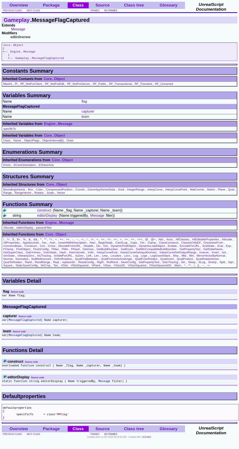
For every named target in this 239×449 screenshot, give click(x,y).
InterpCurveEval (107, 255)
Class (6, 143)
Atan (92, 245)
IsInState (9, 259)
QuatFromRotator (146, 262)
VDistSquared (79, 268)
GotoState (49, 255)
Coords (80, 192)
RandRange (42, 265)
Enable (172, 249)
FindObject (23, 252)
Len (96, 259)
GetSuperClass (13, 255)
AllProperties (11, 245)
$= (18, 242)
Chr (142, 245)
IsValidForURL (63, 259)
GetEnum (127, 252)
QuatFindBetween (86, 262)
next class (33, 10)
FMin (65, 252)
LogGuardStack (160, 259)
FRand (75, 252)
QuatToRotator (12, 265)
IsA (224, 255)
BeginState (105, 245)
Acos (169, 242)
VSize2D (119, 268)
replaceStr (68, 265)
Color (39, 192)
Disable (88, 249)
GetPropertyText (190, 252)
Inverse (204, 255)
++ (61, 242)
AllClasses (182, 242)
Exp (228, 249)
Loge (144, 259)
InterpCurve (154, 192)
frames (95, 10)
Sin (183, 265)
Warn (177, 268)
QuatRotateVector (207, 262)
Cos (42, 249)
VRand (95, 268)
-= (82, 242)
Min (191, 259)
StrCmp (45, 268)
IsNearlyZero (26, 259)
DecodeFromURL (69, 249)
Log (135, 259)
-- (77, 242)
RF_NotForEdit (54, 87)
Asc (44, 245)
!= (8, 242)
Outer (70, 143)
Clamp (151, 245)
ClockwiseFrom (213, 245)
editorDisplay (47, 219)
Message (18, 29)
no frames (110, 10)
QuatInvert (167, 262)
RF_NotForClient (31, 87)
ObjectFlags (31, 143)
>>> (139, 242)
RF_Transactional (120, 87)
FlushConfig (41, 252)
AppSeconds (31, 245)
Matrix (211, 192)
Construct (31, 249)
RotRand (112, 265)
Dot (105, 249)
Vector (61, 196)
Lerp (105, 259)
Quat (231, 192)
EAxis (7, 168)
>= (126, 242)
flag (84, 105)
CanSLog (121, 245)
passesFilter (44, 231)
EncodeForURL (190, 249)
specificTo (9, 132)
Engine (15, 53)
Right (100, 265)
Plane (221, 192)
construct (44, 213)
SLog (201, 265)
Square (8, 268)
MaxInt (7, 87)
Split (222, 265)
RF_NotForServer (78, 87)
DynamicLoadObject (152, 249)
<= (109, 242)
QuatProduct (185, 262)
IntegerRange (135, 192)
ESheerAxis (46, 168)
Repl (56, 265)
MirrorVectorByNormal (211, 259)
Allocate (8, 231)
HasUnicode (77, 255)
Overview (19, 5)
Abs (160, 242)
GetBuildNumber (107, 252)
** (45, 242)
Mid (184, 259)
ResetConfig (86, 265)
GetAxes (88, 252)
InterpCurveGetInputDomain (138, 255)
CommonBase (12, 249)
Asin (52, 245)
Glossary (168, 5)
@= (153, 242)
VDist (64, 268)
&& (35, 242)
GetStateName (212, 252)
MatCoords (197, 192)
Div (98, 249)
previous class (12, 10)
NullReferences (41, 262)
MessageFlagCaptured (48, 61)
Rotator (39, 196)
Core (6, 46)
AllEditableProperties (205, 242)
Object (18, 46)
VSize (107, 268)
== (115, 242)
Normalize (21, 262)
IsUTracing (44, 259)
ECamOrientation (24, 168)
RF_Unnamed (164, 87)
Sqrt (230, 265)
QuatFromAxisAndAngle (116, 262)
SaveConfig (128, 265)
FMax (55, 252)
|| (198, 268)
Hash (62, 255)
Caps (133, 245)
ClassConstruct (168, 245)
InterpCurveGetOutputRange (177, 255)
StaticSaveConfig (26, 268)
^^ (189, 268)
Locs (127, 259)
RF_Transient (143, 87)
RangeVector (23, 196)
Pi (16, 87)
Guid (121, 192)
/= (92, 242)
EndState (208, 249)
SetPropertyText (149, 265)
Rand (28, 265)
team (85, 120)
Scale (50, 196)
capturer (88, 114)
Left (88, 259)
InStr (91, 255)
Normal (8, 262)
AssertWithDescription (72, 245)
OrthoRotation (63, 262)
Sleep (191, 265)
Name (17, 143)
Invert (215, 255)
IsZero (79, 259)
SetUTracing (170, 265)
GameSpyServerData (101, 192)
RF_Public (99, 87)
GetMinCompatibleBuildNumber (156, 252)
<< (103, 242)
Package (51, 5)
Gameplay (17, 20)
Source (102, 5)
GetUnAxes (33, 255)
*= (50, 242)
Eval (220, 249)
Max (175, 259)
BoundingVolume (14, 192)
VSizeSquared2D (160, 268)
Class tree (134, 5)
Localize (116, 259)
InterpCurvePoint (176, 192)
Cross (51, 249)
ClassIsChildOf (190, 245)
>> (132, 242)
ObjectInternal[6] (53, 143)
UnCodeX (146, 446)
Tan (55, 268)
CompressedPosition (59, 192)
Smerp (212, 265)
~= (208, 268)
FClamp (8, 252)
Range (7, 196)
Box (30, 192)
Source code (17, 295)
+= (67, 242)
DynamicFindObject (123, 249)
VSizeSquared (137, 268)
